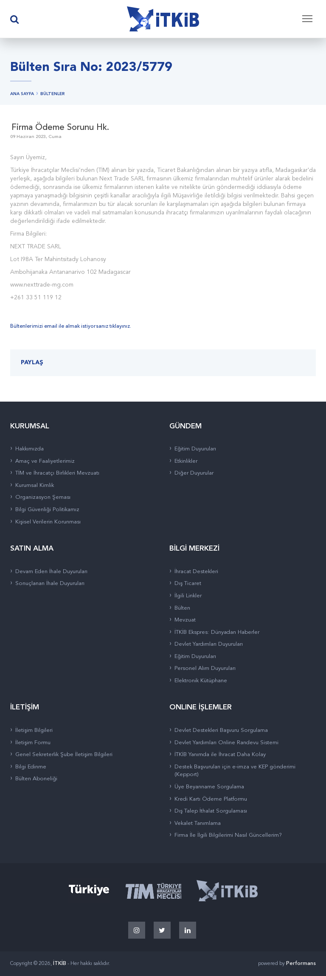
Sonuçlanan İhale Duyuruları (49, 583)
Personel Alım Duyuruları (205, 668)
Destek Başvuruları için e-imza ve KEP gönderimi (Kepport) (234, 771)
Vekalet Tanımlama (197, 823)
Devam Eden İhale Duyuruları (51, 571)
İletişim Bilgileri (34, 730)
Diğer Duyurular (194, 473)
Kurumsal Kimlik (34, 485)
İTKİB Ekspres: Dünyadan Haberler (216, 632)
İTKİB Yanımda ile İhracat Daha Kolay (220, 754)
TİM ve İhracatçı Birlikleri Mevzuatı (57, 473)
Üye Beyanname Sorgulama (209, 787)
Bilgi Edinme (30, 767)
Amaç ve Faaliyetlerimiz (45, 461)
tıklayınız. (120, 326)
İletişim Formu (33, 742)
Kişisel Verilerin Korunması (48, 522)
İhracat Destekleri (196, 571)
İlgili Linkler (188, 596)
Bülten (182, 608)
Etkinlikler (185, 461)
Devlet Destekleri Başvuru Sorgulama (221, 730)
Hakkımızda (29, 449)
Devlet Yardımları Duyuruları (208, 644)
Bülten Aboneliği (36, 779)
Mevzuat (185, 620)
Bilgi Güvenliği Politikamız (47, 509)
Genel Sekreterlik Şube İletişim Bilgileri (63, 754)
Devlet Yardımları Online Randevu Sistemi (226, 742)
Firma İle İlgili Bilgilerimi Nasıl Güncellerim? (228, 835)
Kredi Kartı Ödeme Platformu (210, 799)
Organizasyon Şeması (42, 497)
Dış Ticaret (187, 583)
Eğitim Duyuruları (195, 449)
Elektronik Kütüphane (200, 680)
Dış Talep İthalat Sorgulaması (210, 811)
